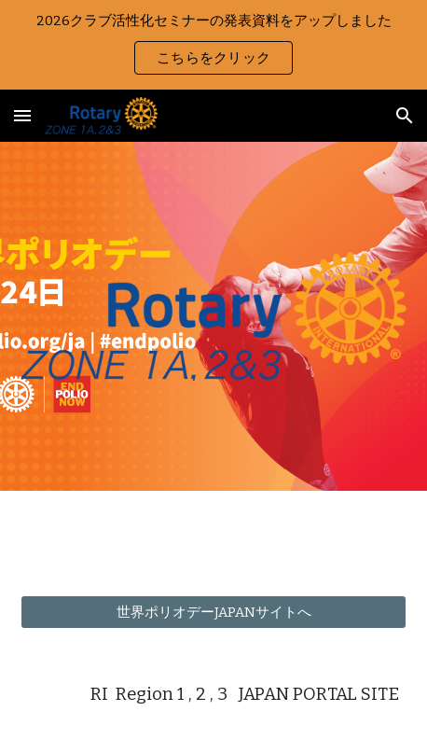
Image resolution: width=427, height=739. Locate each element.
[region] (213, 45)
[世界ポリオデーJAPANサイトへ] (213, 612)
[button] (22, 115)
